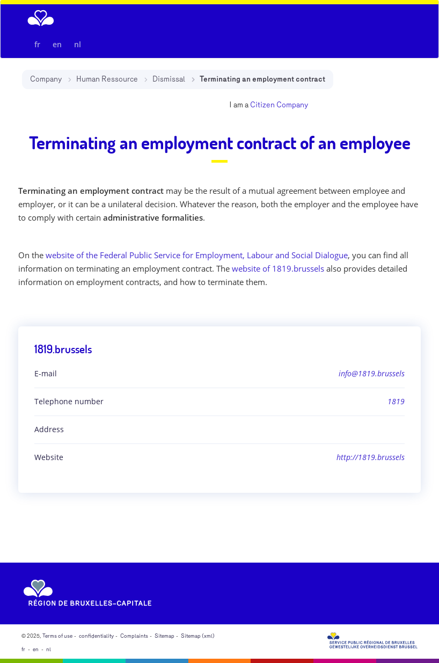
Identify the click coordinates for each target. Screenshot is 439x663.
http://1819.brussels (370, 457)
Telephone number (69, 401)
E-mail (45, 373)
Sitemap (164, 636)
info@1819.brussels (372, 373)
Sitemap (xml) (198, 636)
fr (37, 44)
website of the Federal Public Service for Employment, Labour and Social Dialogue (197, 255)
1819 (396, 401)
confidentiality (96, 636)
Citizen (262, 105)
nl (77, 44)
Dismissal (168, 79)
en (57, 44)
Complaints (134, 636)
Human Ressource (107, 79)
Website (48, 457)
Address (49, 429)
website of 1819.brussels (278, 268)
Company (46, 79)
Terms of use (57, 636)
